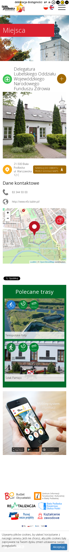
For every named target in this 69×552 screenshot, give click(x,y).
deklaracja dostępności (28, 2)
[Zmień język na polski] (45, 7)
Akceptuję (59, 547)
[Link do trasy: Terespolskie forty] (34, 318)
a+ (45, 2)
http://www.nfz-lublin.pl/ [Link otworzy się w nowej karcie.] (26, 201)
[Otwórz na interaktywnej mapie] (59, 220)
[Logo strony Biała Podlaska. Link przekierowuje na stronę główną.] (13, 6)
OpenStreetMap (47, 262)
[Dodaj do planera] (61, 79)
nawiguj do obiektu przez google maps (46, 169)
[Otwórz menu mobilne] (62, 7)
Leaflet (33, 262)
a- (49, 2)
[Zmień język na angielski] (51, 7)
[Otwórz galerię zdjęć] (34, 125)
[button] (34, 228)
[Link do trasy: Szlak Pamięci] (34, 361)
